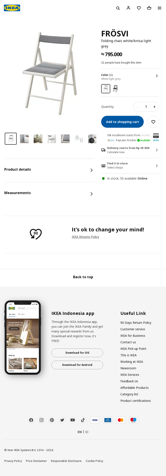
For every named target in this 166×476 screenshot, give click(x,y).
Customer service (132, 329)
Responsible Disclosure (66, 461)
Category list (129, 394)
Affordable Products (134, 388)
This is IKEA (128, 355)
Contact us (128, 342)
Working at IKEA (131, 362)
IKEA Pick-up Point (133, 349)
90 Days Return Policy (135, 323)
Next (91, 140)
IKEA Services (129, 375)
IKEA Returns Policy (85, 237)
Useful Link (133, 313)
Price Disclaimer (36, 461)
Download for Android (77, 365)
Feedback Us (129, 381)
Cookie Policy (94, 461)
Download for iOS (77, 353)
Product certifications (135, 401)
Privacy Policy (13, 461)
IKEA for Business (132, 336)
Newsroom (128, 368)
